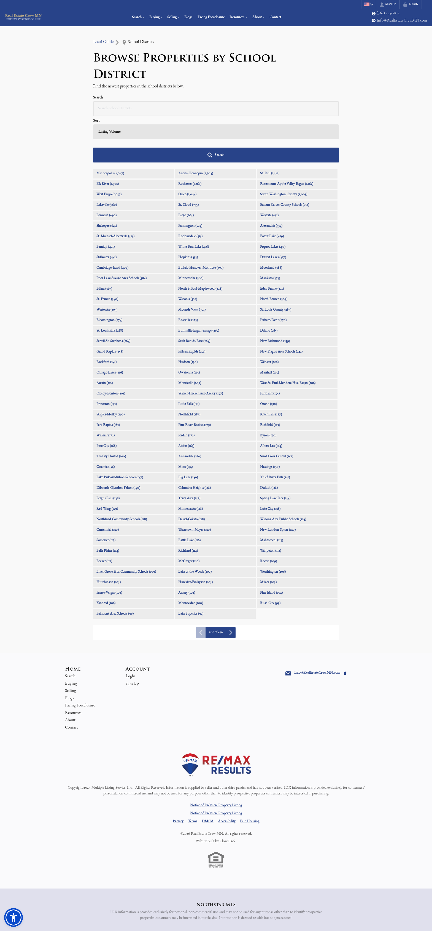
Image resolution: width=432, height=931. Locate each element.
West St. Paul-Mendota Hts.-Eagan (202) (287, 337)
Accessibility (227, 775)
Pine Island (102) (271, 546)
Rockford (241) (106, 316)
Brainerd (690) (106, 169)
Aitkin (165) (186, 400)
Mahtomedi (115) (271, 494)
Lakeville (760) (106, 159)
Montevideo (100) (190, 557)
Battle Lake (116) (189, 494)
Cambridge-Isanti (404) (112, 221)
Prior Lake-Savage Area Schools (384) (121, 232)
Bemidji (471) (105, 200)
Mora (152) (185, 421)
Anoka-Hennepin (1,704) (195, 127)
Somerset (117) (105, 494)
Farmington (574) (190, 180)
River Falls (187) (271, 368)
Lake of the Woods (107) (195, 525)
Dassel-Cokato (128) (191, 473)
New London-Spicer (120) (278, 483)
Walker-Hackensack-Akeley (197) (200, 347)
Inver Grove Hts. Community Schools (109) (126, 525)
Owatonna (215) (189, 326)
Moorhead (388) (271, 221)
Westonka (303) (106, 263)
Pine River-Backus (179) (194, 379)
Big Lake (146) (188, 431)
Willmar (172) (105, 389)
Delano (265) (268, 284)
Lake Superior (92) (190, 567)
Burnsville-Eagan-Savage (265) (198, 284)
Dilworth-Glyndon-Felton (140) (118, 442)
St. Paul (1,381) (269, 127)
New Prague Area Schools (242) (281, 305)
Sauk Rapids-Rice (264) (194, 295)
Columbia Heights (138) (194, 442)
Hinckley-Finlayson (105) (195, 536)
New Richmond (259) (275, 295)
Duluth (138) (269, 442)
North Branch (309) (273, 253)
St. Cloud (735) (188, 159)
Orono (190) (268, 358)
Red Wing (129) (107, 463)
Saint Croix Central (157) (276, 410)
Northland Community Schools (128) (121, 473)
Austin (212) (104, 337)
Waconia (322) (187, 253)
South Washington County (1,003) (283, 148)
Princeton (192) (106, 358)
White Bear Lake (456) (193, 200)
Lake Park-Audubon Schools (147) (119, 431)
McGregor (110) (188, 515)
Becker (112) (104, 515)
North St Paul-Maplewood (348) (200, 242)
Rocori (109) (268, 515)
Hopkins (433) (188, 211)
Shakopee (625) (106, 180)
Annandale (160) (189, 410)
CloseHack (228, 795)
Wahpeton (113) (270, 504)
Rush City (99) (270, 557)
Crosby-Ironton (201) (110, 347)
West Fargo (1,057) (108, 148)
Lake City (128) (270, 463)
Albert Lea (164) (271, 400)
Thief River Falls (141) (275, 431)
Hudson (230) (188, 316)
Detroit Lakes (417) (273, 211)
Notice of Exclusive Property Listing (216, 759)
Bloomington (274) (109, 274)
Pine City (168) (106, 400)
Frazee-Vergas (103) (109, 546)
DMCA (208, 775)
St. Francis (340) (107, 253)
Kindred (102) (105, 557)
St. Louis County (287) (275, 263)
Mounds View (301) (192, 263)
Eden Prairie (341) (272, 242)
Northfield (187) (189, 368)
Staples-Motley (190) (110, 368)
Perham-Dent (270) (273, 274)
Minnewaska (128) (190, 463)
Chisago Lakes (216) (109, 326)
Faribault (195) (270, 347)
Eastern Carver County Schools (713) (284, 159)
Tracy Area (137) (189, 452)
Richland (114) (188, 504)
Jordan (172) (186, 389)
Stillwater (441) (106, 211)
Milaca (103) (268, 536)
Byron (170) (268, 389)
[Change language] (367, 4)
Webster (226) (269, 316)
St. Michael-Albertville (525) (115, 190)
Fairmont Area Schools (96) (115, 567)
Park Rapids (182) (108, 379)
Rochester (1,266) (189, 138)
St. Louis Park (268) (109, 284)
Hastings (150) (270, 421)
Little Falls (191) (188, 358)
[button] (325, 108)
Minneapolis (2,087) (110, 127)
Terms (192, 775)
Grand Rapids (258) (109, 305)
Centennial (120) (107, 483)
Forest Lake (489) (272, 190)
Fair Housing (249, 775)
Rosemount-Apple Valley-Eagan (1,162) (286, 138)
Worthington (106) (273, 525)
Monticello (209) (189, 337)
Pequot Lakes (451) (272, 200)
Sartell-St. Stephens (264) (113, 295)
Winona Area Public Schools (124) (283, 473)
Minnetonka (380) (190, 232)
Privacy (178, 775)
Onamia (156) (105, 421)
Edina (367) (104, 242)
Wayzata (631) (269, 169)
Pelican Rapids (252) (191, 305)
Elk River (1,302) (107, 138)
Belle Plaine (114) (107, 504)
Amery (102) (186, 546)
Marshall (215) (269, 326)
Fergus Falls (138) (108, 452)
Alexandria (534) (271, 180)
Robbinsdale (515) (190, 190)
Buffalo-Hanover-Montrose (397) (200, 221)
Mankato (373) (270, 232)
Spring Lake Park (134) (275, 452)
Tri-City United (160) (111, 410)
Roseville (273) (188, 274)
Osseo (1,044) (187, 148)
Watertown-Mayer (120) (194, 483)
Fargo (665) (186, 169)
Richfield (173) (270, 379)
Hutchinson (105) (108, 536)
